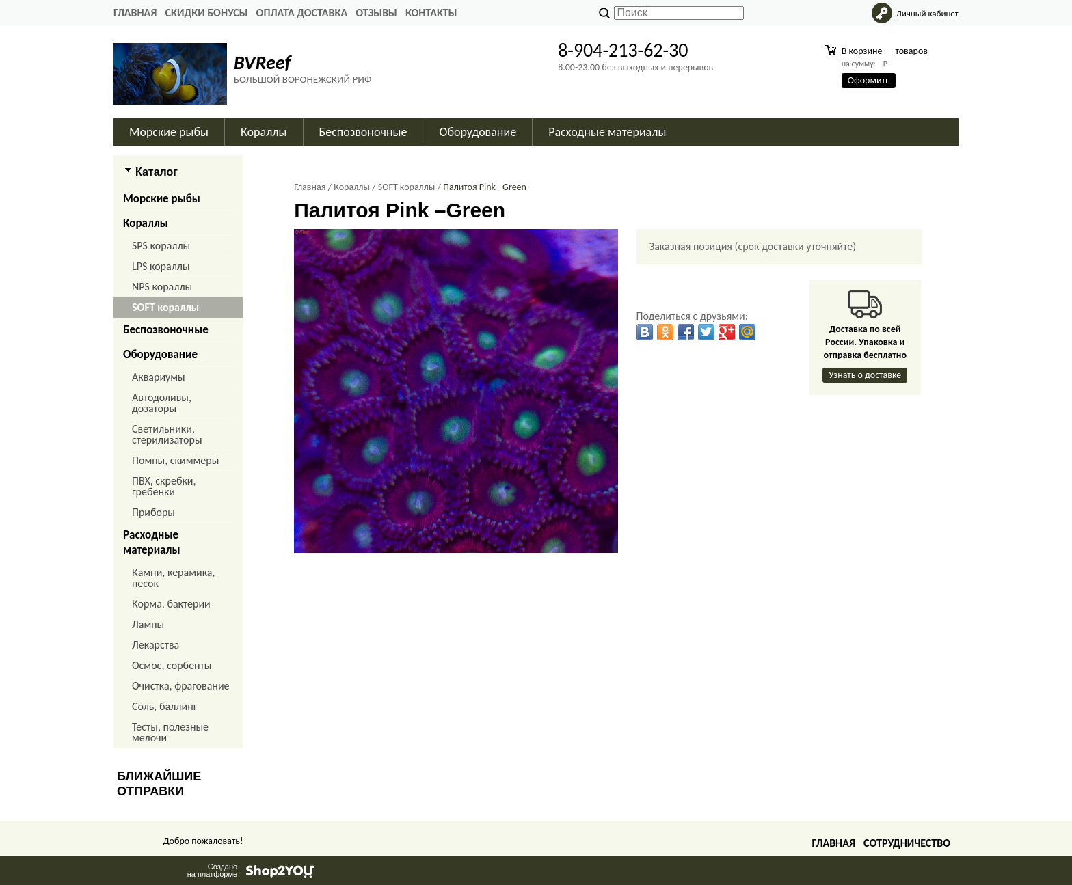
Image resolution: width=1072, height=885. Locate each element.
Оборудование (477, 131)
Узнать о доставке (865, 375)
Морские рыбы (169, 131)
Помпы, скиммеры (175, 460)
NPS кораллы (162, 286)
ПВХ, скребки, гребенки (164, 486)
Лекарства (155, 644)
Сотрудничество (906, 842)
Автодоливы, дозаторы (161, 403)
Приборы (153, 512)
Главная (135, 12)
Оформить (869, 80)
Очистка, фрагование (181, 685)
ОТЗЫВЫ (376, 12)
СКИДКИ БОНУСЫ (206, 12)
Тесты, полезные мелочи (170, 732)
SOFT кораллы (165, 307)
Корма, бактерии (171, 603)
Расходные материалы (607, 131)
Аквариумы (158, 376)
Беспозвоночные (363, 131)
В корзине (885, 51)
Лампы (148, 624)
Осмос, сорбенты (172, 665)
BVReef (262, 62)
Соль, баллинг (164, 706)
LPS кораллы (161, 266)
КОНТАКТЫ (431, 12)
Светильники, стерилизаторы (167, 434)
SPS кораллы (161, 245)
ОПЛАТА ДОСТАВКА (302, 12)
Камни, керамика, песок (173, 578)
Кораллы (263, 131)
